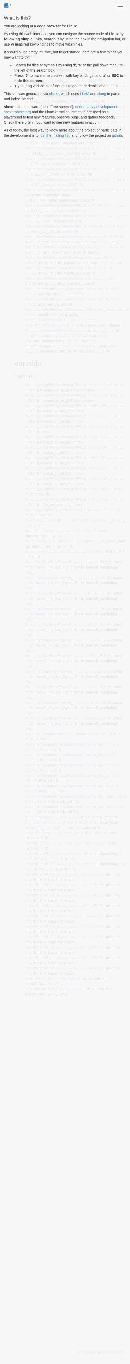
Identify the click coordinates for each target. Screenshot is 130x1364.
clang (101, 94)
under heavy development (96, 107)
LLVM (84, 94)
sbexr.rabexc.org (17, 112)
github (117, 135)
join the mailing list (54, 135)
